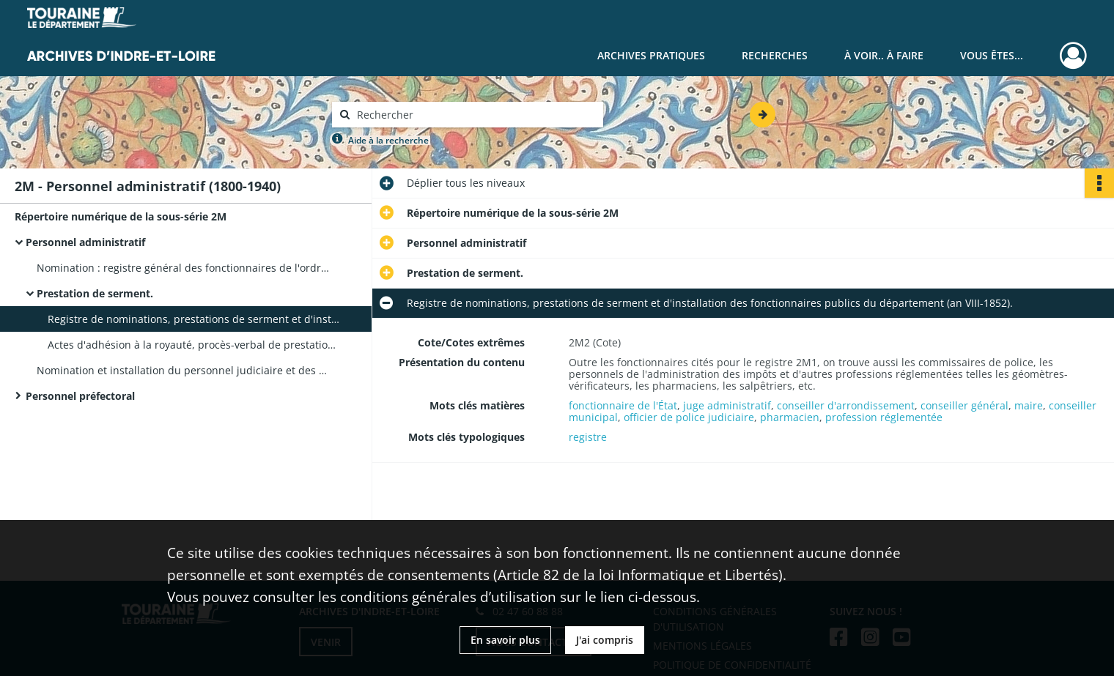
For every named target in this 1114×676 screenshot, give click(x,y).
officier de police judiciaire (689, 417)
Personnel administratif (85, 242)
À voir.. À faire (883, 55)
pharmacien (789, 417)
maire (1028, 405)
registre (588, 437)
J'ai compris (604, 640)
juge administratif (727, 405)
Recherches (775, 55)
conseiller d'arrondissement (846, 405)
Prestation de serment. (95, 293)
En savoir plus (505, 640)
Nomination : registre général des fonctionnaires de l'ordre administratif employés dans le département (183, 268)
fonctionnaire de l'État (623, 405)
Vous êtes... (991, 55)
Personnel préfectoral (80, 396)
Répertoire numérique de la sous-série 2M (120, 216)
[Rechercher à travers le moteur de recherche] (475, 114)
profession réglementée (884, 417)
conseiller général (964, 405)
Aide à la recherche (388, 140)
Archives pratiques (651, 55)
